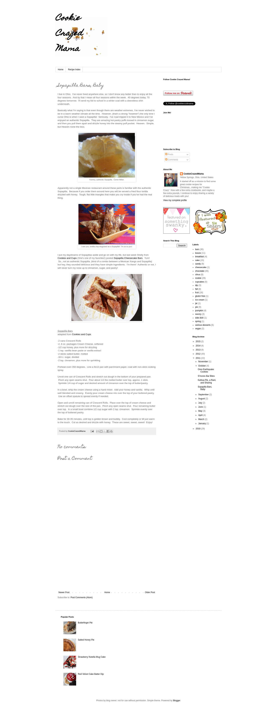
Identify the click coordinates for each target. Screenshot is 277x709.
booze (198, 253)
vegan (198, 328)
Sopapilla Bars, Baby (205, 388)
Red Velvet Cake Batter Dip (91, 674)
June (200, 407)
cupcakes (199, 282)
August (201, 398)
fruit (197, 292)
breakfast (199, 256)
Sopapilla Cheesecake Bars (128, 258)
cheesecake (201, 267)
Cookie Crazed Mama (68, 34)
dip (196, 285)
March (201, 419)
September (203, 394)
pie (196, 307)
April (200, 415)
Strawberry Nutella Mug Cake (92, 657)
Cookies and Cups (67, 258)
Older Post (150, 592)
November (203, 361)
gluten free (200, 296)
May (200, 411)
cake (197, 260)
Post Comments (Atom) (81, 597)
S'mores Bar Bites (206, 376)
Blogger (176, 700)
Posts (169, 154)
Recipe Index (74, 69)
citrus (197, 274)
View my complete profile (175, 200)
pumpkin (199, 310)
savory (198, 314)
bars (197, 249)
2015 (198, 341)
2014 (198, 345)
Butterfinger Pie (85, 622)
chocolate (199, 271)
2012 (198, 354)
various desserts (203, 325)
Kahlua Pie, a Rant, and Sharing (207, 381)
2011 (198, 358)
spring (198, 321)
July (200, 403)
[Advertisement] (106, 565)
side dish (199, 318)
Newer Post (63, 592)
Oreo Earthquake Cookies (206, 370)
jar (196, 303)
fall (196, 289)
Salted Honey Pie (86, 640)
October (202, 366)
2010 (198, 428)
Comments (171, 159)
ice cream (199, 300)
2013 (198, 350)
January (202, 423)
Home (60, 69)
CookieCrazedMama (194, 174)
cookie (198, 278)
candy (198, 264)
